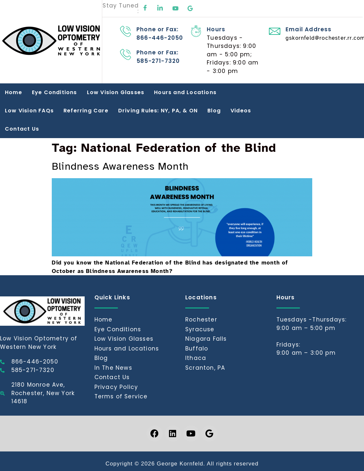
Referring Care (85, 110)
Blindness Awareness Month (120, 166)
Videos (241, 110)
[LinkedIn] (160, 8)
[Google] (190, 8)
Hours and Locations (185, 92)
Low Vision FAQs (29, 110)
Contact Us (22, 129)
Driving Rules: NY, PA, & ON (158, 110)
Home (13, 92)
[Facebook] (145, 8)
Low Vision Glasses (116, 92)
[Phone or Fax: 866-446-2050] (126, 31)
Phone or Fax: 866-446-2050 (159, 33)
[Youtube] (175, 8)
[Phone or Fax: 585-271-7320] (126, 54)
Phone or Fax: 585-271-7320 (158, 57)
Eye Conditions (54, 92)
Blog (214, 110)
